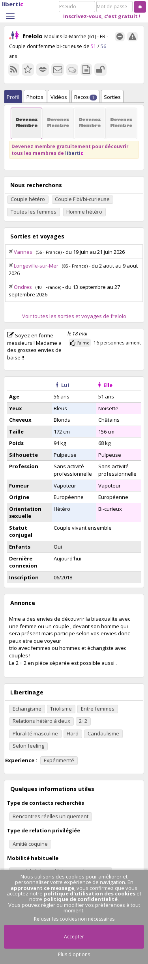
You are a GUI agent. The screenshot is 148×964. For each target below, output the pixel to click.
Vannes (23, 251)
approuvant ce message (42, 887)
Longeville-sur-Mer (36, 265)
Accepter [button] (74, 936)
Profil (13, 96)
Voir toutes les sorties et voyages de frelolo (74, 316)
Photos (34, 96)
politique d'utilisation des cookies (89, 893)
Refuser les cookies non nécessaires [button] (74, 919)
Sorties (112, 96)
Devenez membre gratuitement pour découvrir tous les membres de (69, 149)
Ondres (23, 286)
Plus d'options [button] (74, 954)
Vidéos (59, 96)
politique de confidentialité (80, 899)
